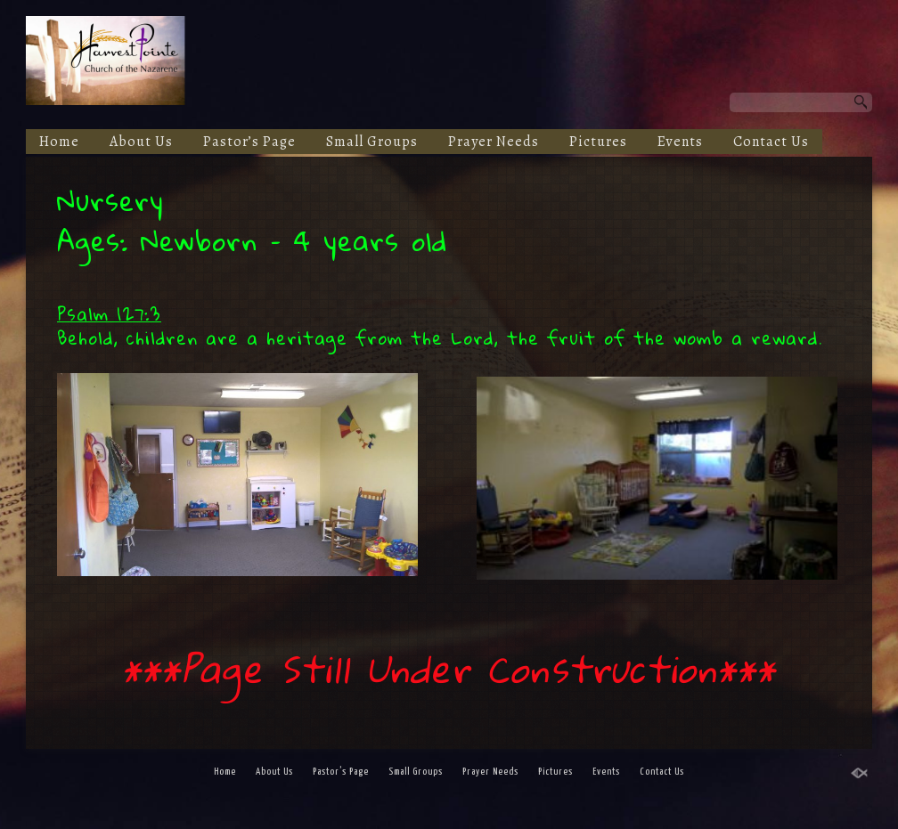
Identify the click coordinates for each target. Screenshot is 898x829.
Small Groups (372, 141)
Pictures (598, 141)
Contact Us (771, 141)
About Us (141, 141)
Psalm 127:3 (109, 313)
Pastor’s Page (249, 141)
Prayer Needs (493, 141)
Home (59, 141)
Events (680, 141)
